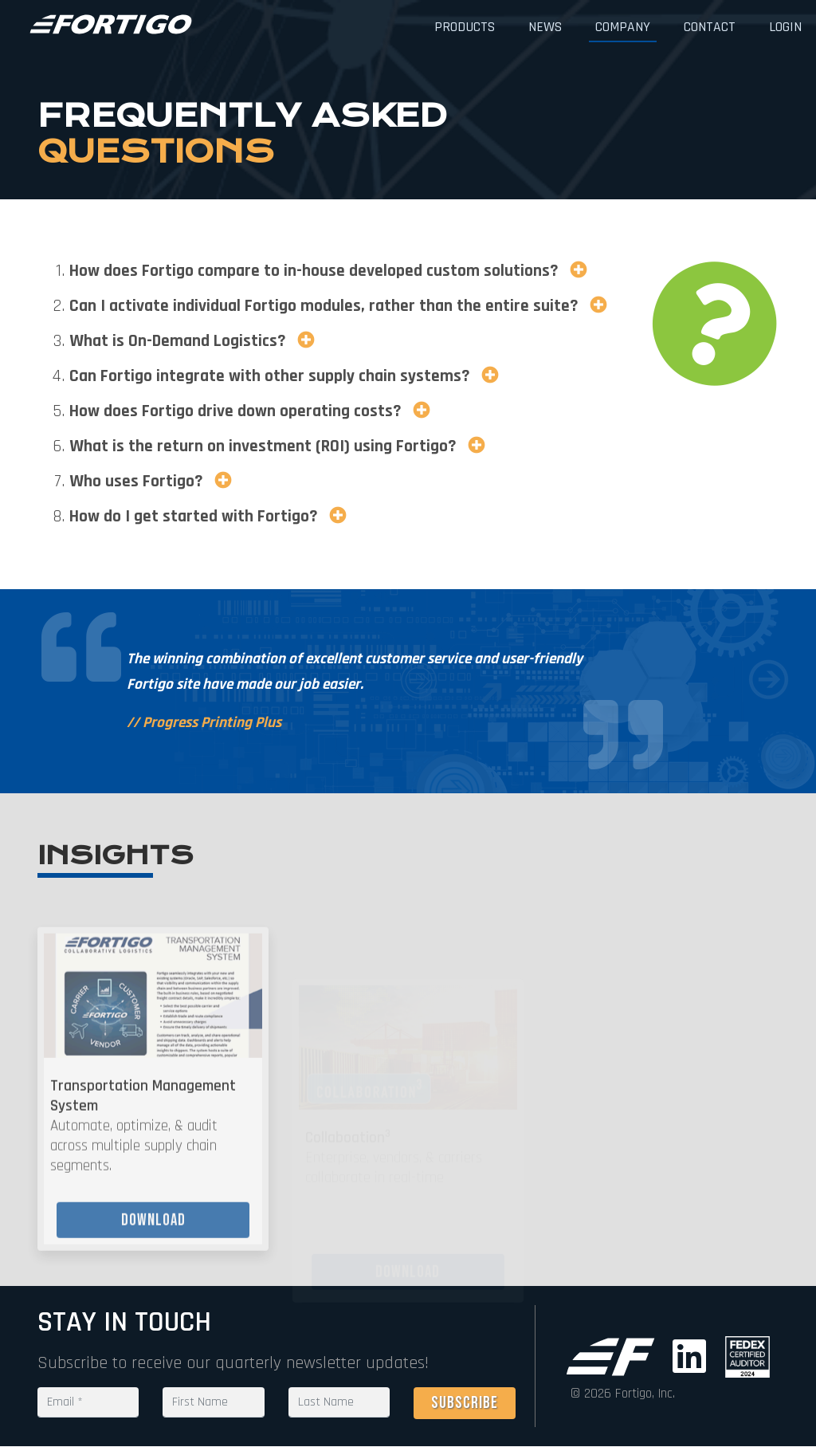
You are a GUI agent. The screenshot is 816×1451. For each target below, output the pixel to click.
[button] (575, 270)
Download (153, 1238)
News (545, 27)
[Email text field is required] (88, 1402)
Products (464, 27)
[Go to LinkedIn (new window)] (692, 1357)
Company (622, 27)
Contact (710, 27)
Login (785, 27)
